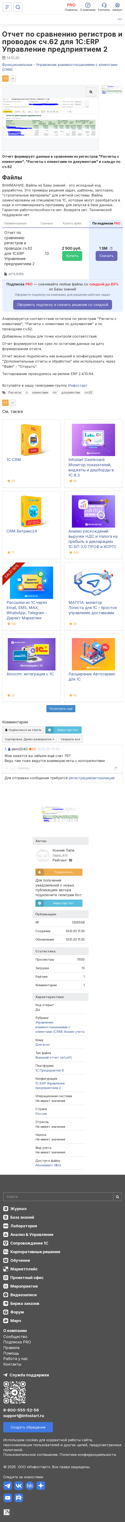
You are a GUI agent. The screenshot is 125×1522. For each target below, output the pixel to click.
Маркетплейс (24, 1269)
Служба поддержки (29, 1375)
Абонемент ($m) (48, 1165)
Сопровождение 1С (29, 1243)
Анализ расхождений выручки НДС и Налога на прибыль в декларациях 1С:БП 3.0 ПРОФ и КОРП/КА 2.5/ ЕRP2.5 (92, 541)
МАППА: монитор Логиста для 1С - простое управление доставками (92, 607)
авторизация (103, 778)
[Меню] (7, 7)
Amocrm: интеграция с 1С (30, 674)
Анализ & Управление (31, 1234)
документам (70, 392)
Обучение (20, 1260)
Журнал (18, 1208)
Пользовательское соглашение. (31, 1454)
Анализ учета (74, 1032)
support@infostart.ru (23, 1415)
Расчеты (14, 392)
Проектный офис (27, 1277)
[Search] (62, 1196)
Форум (17, 1312)
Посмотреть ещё (61, 708)
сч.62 (88, 392)
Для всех (42, 1044)
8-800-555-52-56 (21, 1410)
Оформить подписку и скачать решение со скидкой (62, 304)
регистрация (80, 778)
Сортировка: (29, 739)
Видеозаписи (23, 1295)
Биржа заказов (24, 1303)
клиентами (40, 392)
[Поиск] (17, 7)
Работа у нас (15, 1358)
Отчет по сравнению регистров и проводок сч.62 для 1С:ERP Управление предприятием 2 (62, 41)
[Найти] (117, 1196)
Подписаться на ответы (23, 730)
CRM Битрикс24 (21, 531)
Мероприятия (24, 1286)
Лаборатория (23, 1226)
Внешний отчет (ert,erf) (53, 1057)
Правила (11, 1347)
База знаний (22, 1217)
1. (6, 749)
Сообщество (15, 1336)
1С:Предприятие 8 (49, 1070)
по (55, 392)
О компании (15, 1330)
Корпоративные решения (35, 1251)
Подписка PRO (17, 1342)
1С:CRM (13, 459)
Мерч (15, 1320)
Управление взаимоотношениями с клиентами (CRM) (52, 1027)
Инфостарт (77, 385)
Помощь (11, 1353)
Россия (41, 1114)
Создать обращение (28, 1427)
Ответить (23, 768)
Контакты (12, 1364)
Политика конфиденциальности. (88, 1454)
